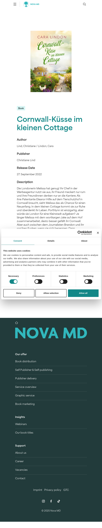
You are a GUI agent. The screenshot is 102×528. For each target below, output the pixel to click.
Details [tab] (51, 241)
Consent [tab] (17, 241)
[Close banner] (98, 233)
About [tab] (84, 241)
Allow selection (51, 293)
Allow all (83, 293)
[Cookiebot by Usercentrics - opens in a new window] (79, 233)
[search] (84, 4)
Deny (18, 293)
